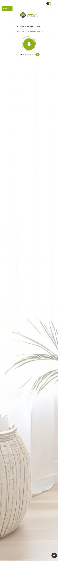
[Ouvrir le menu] (7, 8)
